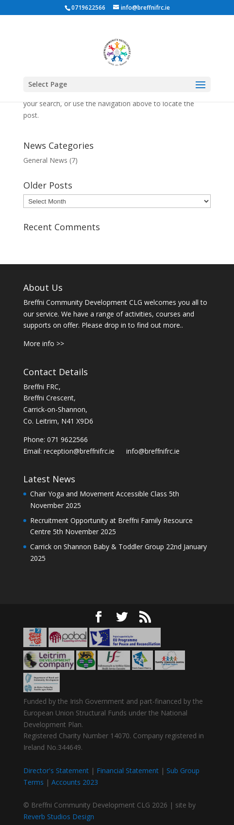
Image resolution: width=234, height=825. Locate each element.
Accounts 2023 (74, 782)
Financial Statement (128, 770)
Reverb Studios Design (58, 816)
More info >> (43, 343)
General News (45, 160)
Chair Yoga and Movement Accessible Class (98, 493)
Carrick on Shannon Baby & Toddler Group (97, 546)
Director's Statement (56, 770)
